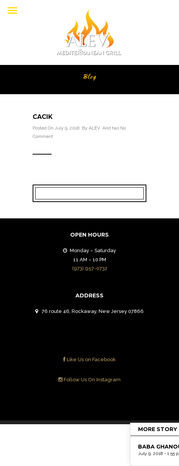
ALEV (94, 128)
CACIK (43, 116)
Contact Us (125, 436)
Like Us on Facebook (89, 359)
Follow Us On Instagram (89, 379)
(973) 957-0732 (89, 268)
